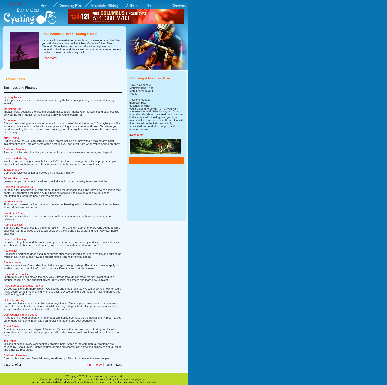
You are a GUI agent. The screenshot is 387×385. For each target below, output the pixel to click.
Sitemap (23, 4)
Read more (49, 57)
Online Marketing (14, 300)
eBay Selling (11, 137)
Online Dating (84, 382)
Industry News (12, 97)
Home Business (13, 224)
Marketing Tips (12, 108)
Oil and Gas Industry (16, 178)
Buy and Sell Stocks (16, 274)
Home (13, 4)
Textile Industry (13, 169)
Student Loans (12, 262)
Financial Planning (15, 239)
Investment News (14, 213)
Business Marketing (15, 158)
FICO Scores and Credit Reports (23, 285)
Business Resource (15, 355)
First (89, 364)
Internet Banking (13, 201)
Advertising (10, 250)
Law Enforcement (102, 382)
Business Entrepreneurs (18, 186)
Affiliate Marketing (42, 382)
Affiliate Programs (145, 382)
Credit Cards (11, 326)
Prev (99, 364)
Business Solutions (15, 149)
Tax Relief (10, 340)
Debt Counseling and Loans (20, 314)
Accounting (10, 120)
